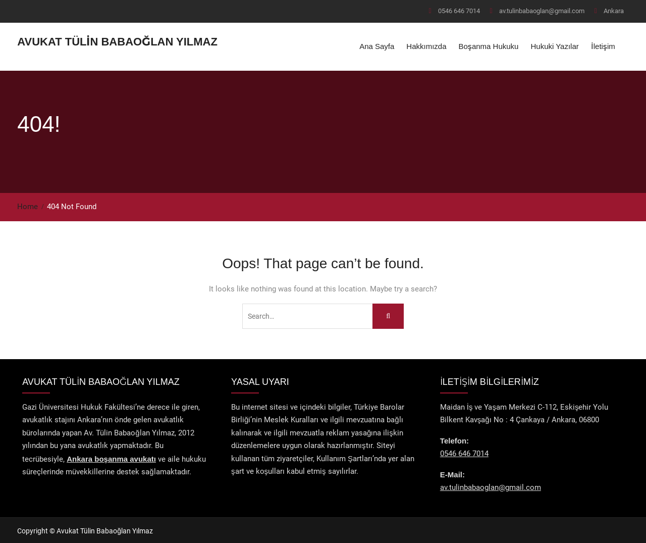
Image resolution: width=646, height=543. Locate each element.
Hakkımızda (426, 45)
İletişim (603, 45)
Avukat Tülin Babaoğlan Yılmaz (117, 41)
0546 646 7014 (459, 11)
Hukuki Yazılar (554, 45)
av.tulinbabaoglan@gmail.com (541, 11)
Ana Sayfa (376, 45)
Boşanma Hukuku (489, 45)
